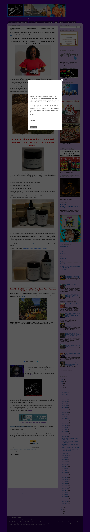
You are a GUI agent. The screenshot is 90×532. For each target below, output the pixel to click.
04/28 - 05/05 (65, 474)
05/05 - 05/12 (65, 472)
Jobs (37, 22)
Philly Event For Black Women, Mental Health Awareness (70, 450)
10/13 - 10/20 (65, 412)
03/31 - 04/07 (65, 481)
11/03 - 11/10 (65, 407)
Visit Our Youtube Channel (21, 22)
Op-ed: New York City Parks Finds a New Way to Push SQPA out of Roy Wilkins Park (72, 345)
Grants (67, 22)
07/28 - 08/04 (65, 433)
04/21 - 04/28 (65, 475)
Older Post (53, 490)
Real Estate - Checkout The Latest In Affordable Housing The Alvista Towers (70, 267)
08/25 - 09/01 (65, 425)
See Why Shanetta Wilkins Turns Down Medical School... (70, 445)
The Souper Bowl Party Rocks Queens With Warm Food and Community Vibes (71, 295)
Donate (61, 22)
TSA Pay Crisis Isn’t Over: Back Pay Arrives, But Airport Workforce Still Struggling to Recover (72, 325)
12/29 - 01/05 (65, 392)
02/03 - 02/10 (65, 496)
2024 (62, 381)
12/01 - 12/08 (65, 399)
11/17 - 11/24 (65, 403)
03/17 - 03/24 (65, 485)
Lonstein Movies (30, 374)
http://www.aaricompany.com (48, 91)
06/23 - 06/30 (65, 459)
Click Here (23, 296)
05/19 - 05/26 (65, 468)
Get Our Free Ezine (64, 246)
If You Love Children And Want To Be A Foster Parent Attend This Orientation (72, 304)
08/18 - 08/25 (65, 427)
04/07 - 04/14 (65, 479)
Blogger (71, 529)
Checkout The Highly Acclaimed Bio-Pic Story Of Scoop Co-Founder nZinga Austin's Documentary (70, 206)
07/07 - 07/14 (65, 455)
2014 (62, 513)
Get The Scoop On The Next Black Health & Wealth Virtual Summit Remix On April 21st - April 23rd (72, 276)
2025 (62, 379)
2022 (62, 385)
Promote (50, 22)
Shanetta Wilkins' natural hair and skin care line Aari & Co (25, 449)
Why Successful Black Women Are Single (70, 447)
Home (11, 22)
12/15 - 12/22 (65, 396)
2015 (62, 511)
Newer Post (12, 490)
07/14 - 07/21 (65, 436)
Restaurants (43, 22)
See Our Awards (63, 253)
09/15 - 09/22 (65, 420)
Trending (61, 254)
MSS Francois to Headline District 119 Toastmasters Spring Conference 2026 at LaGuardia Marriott (72, 315)
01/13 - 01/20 (65, 501)
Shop (56, 22)
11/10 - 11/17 (65, 405)
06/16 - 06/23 (65, 461)
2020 (62, 388)
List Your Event (63, 258)
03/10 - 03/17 (65, 487)
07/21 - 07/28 (65, 434)
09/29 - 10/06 (65, 416)
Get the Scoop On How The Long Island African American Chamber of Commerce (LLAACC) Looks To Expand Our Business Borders (72, 335)
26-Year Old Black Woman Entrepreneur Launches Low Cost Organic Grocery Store (72, 285)
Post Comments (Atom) (20, 492)
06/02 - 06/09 (65, 464)
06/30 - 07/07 (65, 457)
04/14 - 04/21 (65, 477)
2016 (62, 509)
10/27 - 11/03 (65, 409)
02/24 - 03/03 (65, 490)
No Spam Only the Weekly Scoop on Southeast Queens (33, 422)
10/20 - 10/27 (65, 410)
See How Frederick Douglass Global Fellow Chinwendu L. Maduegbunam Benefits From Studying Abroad (71, 363)
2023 (62, 383)
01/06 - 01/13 (65, 503)
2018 (62, 505)
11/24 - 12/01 (65, 401)
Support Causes (63, 269)
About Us (61, 261)
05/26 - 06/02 (65, 466)
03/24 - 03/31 (65, 483)
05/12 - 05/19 (65, 470)
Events (31, 22)
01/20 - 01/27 (65, 499)
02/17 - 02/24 (65, 492)
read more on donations (33, 436)
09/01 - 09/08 (65, 423)
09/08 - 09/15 (65, 422)
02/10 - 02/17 (65, 494)
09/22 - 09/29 (65, 418)
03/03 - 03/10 (65, 488)
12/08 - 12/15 (65, 398)
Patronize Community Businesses (67, 264)
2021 (62, 387)
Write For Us (62, 263)
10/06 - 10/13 (65, 414)
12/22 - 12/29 (65, 394)
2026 (62, 377)
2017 (62, 507)
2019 (62, 390)
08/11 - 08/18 (65, 429)
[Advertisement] (33, 345)
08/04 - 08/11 (65, 431)
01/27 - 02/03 (65, 498)
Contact (73, 22)
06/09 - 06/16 (65, 463)
